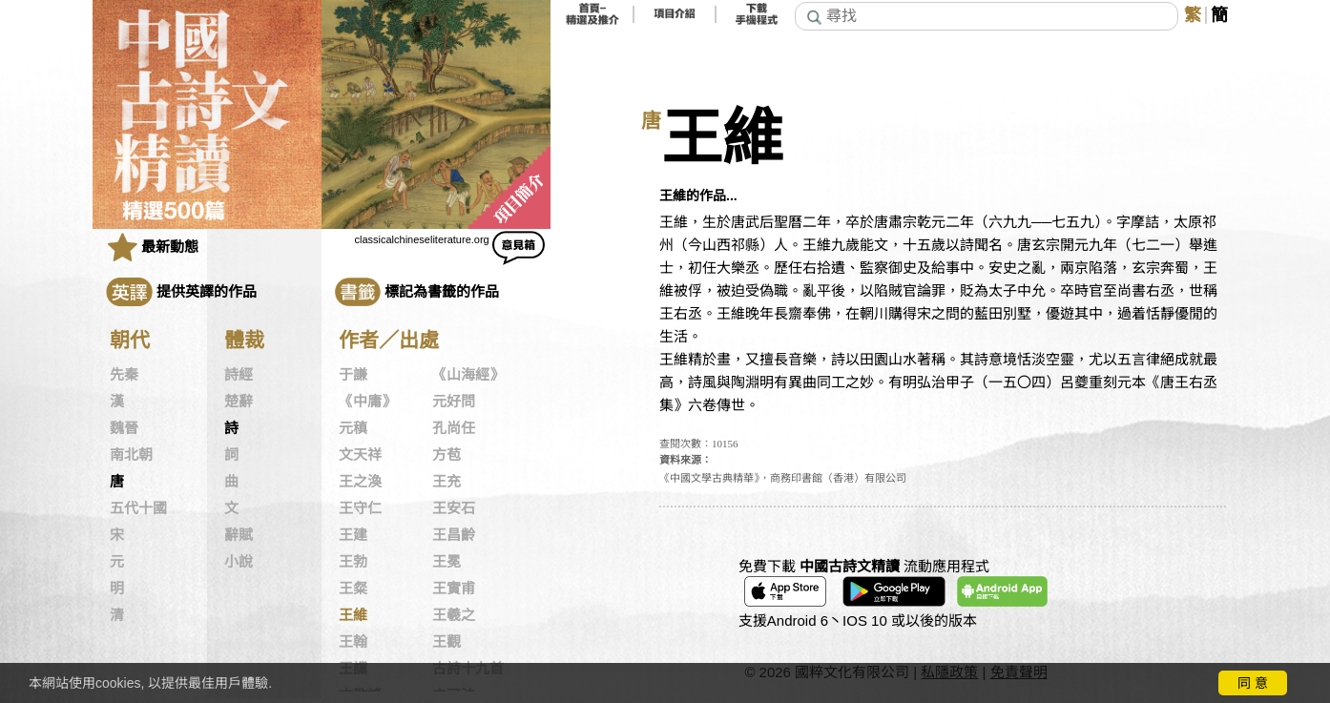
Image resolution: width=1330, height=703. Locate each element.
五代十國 (138, 508)
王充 (446, 481)
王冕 (446, 561)
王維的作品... (698, 195)
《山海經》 (468, 375)
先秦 (124, 375)
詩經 (238, 375)
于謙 (353, 375)
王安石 (453, 508)
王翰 (353, 642)
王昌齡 (453, 535)
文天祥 (360, 455)
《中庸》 (367, 401)
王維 (353, 615)
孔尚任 (453, 428)
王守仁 (360, 508)
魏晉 (124, 428)
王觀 (446, 642)
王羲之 (453, 615)
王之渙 (360, 481)
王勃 (353, 561)
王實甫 (453, 588)
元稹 (353, 428)
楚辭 (238, 401)
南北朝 (131, 455)
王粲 (353, 588)
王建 (353, 535)
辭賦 (238, 535)
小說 (238, 561)
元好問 (453, 401)
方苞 (446, 455)
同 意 (1252, 683)
